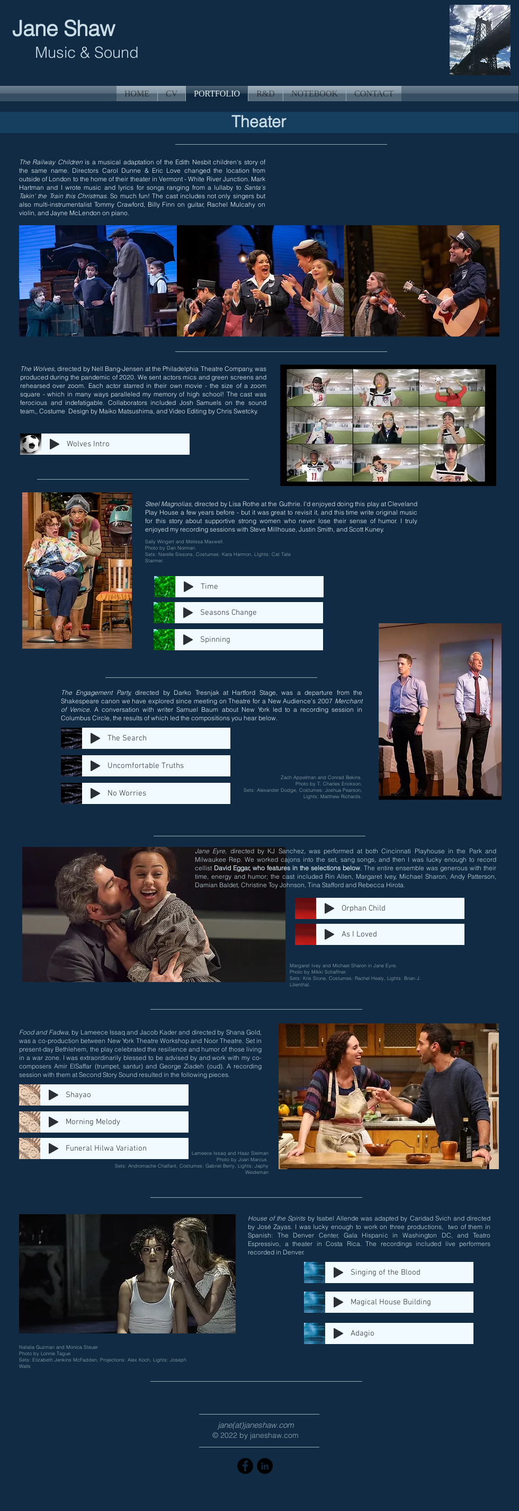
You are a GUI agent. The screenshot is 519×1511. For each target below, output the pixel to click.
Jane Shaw (66, 28)
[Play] (54, 444)
